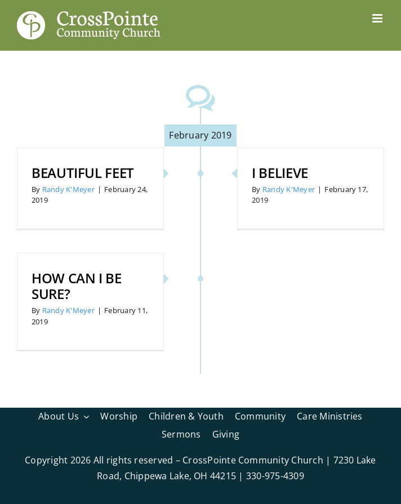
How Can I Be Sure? (77, 286)
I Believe (280, 172)
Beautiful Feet (83, 172)
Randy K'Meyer (68, 189)
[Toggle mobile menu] (378, 18)
